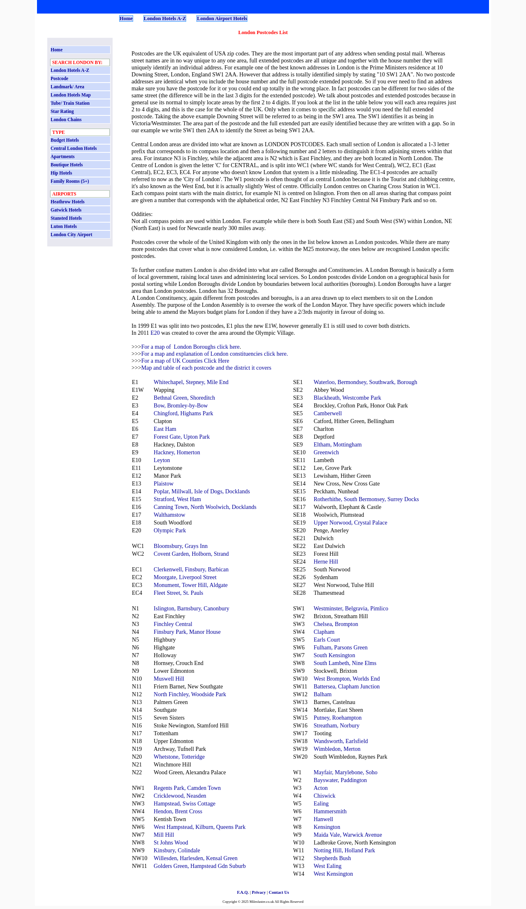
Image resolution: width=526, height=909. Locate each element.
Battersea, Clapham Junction (347, 686)
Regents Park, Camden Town (187, 788)
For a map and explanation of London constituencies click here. (214, 353)
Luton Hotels (64, 226)
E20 (155, 332)
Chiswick (324, 795)
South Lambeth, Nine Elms (345, 663)
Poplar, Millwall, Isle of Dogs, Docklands (202, 491)
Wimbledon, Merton (337, 749)
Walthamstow (169, 514)
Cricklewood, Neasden (180, 795)
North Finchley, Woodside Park (190, 694)
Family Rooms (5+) (70, 181)
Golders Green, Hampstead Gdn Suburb (200, 866)
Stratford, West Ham (177, 499)
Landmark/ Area (67, 86)
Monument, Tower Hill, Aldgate (191, 585)
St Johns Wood (171, 842)
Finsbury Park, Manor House (187, 631)
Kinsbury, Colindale (177, 850)
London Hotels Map (71, 94)
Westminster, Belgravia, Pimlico (351, 608)
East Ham (165, 429)
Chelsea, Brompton (336, 624)
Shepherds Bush (332, 858)
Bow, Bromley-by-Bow (181, 405)
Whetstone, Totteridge (179, 756)
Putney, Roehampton (338, 717)
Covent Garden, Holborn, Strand (191, 553)
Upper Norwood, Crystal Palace (350, 522)
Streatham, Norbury (336, 725)
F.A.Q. (243, 892)
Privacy (259, 892)
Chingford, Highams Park (183, 413)
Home (126, 18)
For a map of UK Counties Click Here (185, 360)
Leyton (162, 460)
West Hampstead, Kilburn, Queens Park (199, 827)
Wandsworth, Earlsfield (341, 741)
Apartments (62, 156)
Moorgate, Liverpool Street (185, 577)
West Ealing (327, 866)
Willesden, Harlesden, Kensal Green (196, 858)
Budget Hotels (65, 140)
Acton (321, 788)
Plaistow (163, 483)
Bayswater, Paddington (340, 780)
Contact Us (279, 892)
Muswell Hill (169, 678)
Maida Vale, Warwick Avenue (348, 834)
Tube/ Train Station (70, 103)
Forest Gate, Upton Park (182, 436)
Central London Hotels (74, 148)
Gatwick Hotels (66, 209)
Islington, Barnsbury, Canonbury (191, 608)
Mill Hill (164, 834)
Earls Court (327, 639)
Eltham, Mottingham (338, 444)
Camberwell (328, 413)
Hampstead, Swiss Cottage (184, 803)
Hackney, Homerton (177, 452)
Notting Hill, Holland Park (344, 850)
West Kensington (333, 873)
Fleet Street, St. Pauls (178, 592)
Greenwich (326, 452)
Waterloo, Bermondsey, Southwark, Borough (365, 382)
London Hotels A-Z (165, 18)
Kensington (327, 827)
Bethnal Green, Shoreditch (184, 397)
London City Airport (71, 234)
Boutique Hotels (67, 164)
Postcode (59, 78)
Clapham (324, 631)
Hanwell (323, 819)
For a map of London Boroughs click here (190, 346)
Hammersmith (330, 811)
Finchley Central (173, 624)
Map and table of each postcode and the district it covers (206, 367)
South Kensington (334, 655)
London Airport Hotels (222, 18)
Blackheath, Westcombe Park (347, 397)
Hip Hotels (61, 172)
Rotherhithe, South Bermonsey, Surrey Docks (366, 499)
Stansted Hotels (66, 218)
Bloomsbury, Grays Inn (181, 546)
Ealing (321, 803)
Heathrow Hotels (68, 201)
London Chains (66, 119)
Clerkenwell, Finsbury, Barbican (191, 569)
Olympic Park (170, 530)
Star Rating (62, 111)
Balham (323, 694)
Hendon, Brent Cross (178, 811)
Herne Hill (326, 561)
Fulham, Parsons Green (340, 647)
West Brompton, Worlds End (347, 678)
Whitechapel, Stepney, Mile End (191, 382)
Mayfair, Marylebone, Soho (345, 772)
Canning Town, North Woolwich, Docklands (205, 507)
